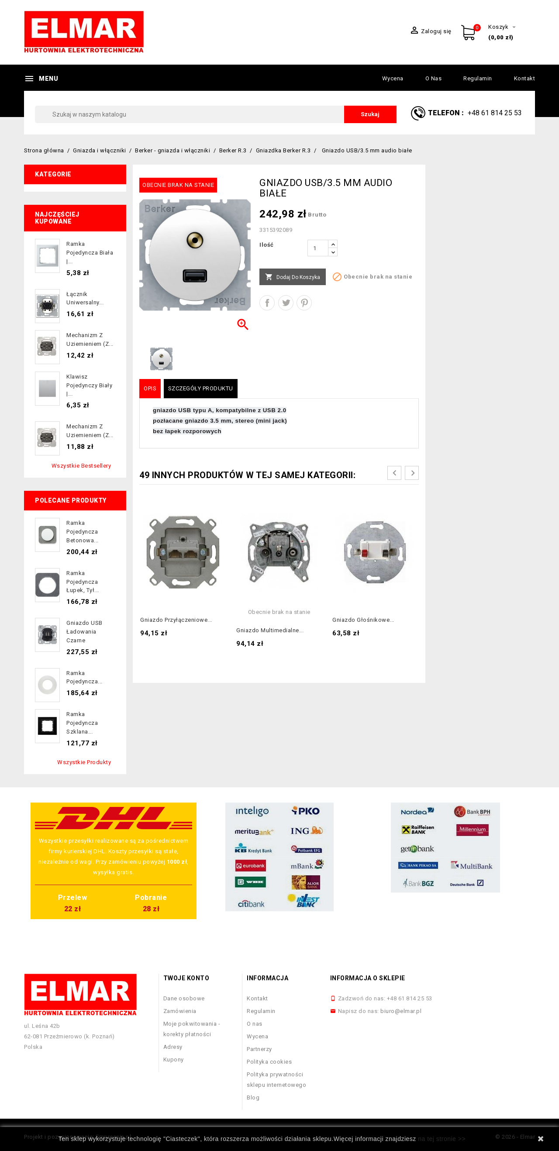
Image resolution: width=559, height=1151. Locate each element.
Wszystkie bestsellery (81, 465)
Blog (253, 1097)
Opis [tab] (150, 388)
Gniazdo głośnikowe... (363, 620)
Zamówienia (180, 1011)
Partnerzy (259, 1049)
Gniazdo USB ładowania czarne (84, 632)
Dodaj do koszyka (292, 277)
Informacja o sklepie (367, 978)
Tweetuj (286, 303)
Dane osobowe (184, 998)
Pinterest (304, 303)
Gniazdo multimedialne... (270, 630)
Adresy (173, 1047)
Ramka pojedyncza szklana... (82, 723)
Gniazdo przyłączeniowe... (176, 620)
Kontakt (524, 78)
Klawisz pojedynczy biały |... (89, 385)
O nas (433, 78)
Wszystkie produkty (84, 762)
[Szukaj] (216, 114)
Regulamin (477, 78)
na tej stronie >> (442, 1138)
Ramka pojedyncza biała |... (89, 253)
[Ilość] (317, 248)
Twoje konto (186, 978)
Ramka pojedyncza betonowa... (82, 532)
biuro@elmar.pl (400, 1011)
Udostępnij (267, 303)
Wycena (393, 78)
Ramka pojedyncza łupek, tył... (82, 582)
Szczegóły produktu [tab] (200, 388)
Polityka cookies (269, 1061)
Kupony (173, 1059)
